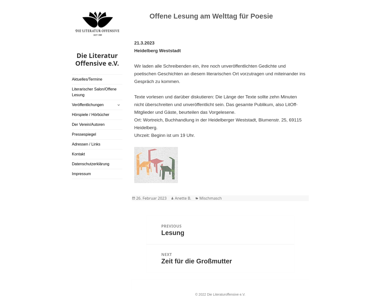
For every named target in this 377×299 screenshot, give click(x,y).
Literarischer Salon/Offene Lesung (94, 92)
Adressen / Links (86, 144)
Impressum (81, 174)
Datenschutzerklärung (90, 164)
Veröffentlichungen (88, 105)
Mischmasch (210, 198)
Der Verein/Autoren (88, 124)
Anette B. (183, 198)
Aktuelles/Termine (87, 79)
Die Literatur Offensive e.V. (97, 59)
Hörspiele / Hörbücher (90, 115)
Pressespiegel (84, 134)
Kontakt (78, 154)
